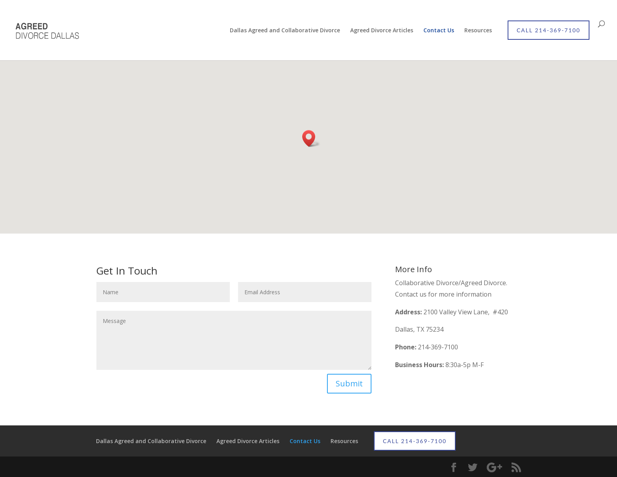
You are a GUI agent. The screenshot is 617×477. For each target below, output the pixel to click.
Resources (478, 31)
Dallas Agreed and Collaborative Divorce (285, 31)
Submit (349, 383)
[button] (311, 138)
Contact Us (438, 31)
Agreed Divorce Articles (381, 31)
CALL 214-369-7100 (548, 30)
